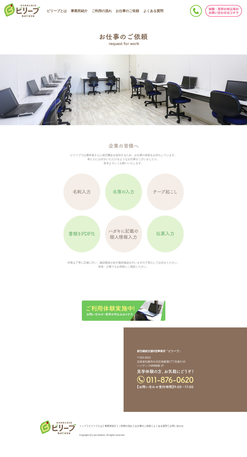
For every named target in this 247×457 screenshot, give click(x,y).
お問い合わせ (177, 426)
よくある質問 (153, 11)
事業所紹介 (79, 11)
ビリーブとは (57, 11)
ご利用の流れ (102, 11)
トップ (82, 426)
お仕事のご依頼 (127, 11)
